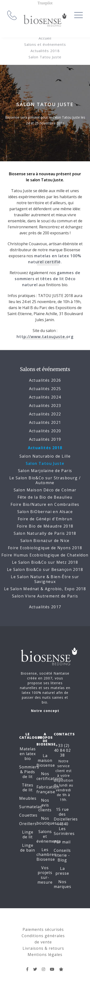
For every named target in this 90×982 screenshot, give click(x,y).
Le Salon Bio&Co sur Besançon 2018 (45, 569)
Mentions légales (45, 954)
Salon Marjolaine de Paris (45, 470)
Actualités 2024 (45, 397)
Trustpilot (45, 3)
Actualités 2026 (45, 380)
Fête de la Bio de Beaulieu (45, 497)
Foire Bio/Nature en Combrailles (45, 504)
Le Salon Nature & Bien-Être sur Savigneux (45, 579)
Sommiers (29, 767)
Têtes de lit (27, 787)
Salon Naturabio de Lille (45, 456)
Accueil (45, 38)
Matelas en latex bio (28, 753)
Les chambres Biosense (46, 854)
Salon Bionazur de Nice (45, 540)
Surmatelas (30, 806)
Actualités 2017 (45, 606)
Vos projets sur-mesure (45, 875)
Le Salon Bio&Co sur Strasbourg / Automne (45, 480)
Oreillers (28, 823)
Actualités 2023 (45, 405)
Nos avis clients (45, 805)
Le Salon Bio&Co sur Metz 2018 (45, 562)
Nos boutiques (46, 821)
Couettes (28, 815)
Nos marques (62, 884)
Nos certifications (49, 776)
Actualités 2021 (45, 422)
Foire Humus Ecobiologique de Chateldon (44, 555)
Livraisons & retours (43, 948)
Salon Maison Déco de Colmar (45, 490)
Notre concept (45, 710)
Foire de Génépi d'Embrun (45, 518)
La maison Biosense (45, 760)
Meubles (27, 798)
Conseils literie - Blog (62, 855)
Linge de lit (27, 834)
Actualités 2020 (45, 430)
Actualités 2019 (45, 439)
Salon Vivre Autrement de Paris (45, 596)
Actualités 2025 (45, 388)
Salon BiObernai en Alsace (45, 511)
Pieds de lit (29, 774)
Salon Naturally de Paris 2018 (45, 533)
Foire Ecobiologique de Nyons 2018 (45, 547)
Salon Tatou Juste (45, 56)
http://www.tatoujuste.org (45, 336)
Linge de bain (27, 848)
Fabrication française (47, 789)
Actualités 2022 (45, 414)
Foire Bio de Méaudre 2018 (45, 526)
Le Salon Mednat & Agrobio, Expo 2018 (45, 588)
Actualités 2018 (45, 50)
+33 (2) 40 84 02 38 (62, 750)
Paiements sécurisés (43, 929)
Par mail (62, 842)
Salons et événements (45, 44)
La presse (62, 871)
